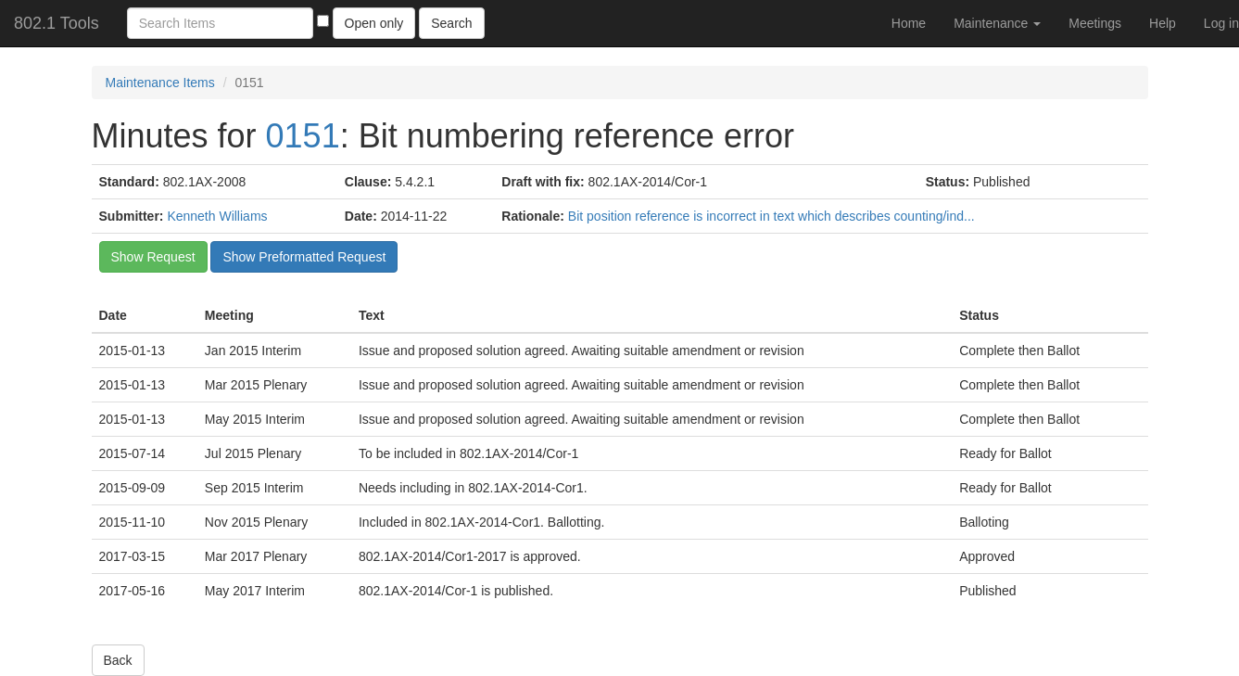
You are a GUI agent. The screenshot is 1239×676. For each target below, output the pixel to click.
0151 (303, 136)
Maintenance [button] (997, 23)
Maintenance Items (160, 82)
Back (118, 660)
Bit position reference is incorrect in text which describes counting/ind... (771, 216)
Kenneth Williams (217, 216)
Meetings (1094, 23)
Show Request (153, 256)
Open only (374, 23)
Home (908, 23)
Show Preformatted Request (304, 256)
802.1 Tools (56, 23)
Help (1162, 23)
